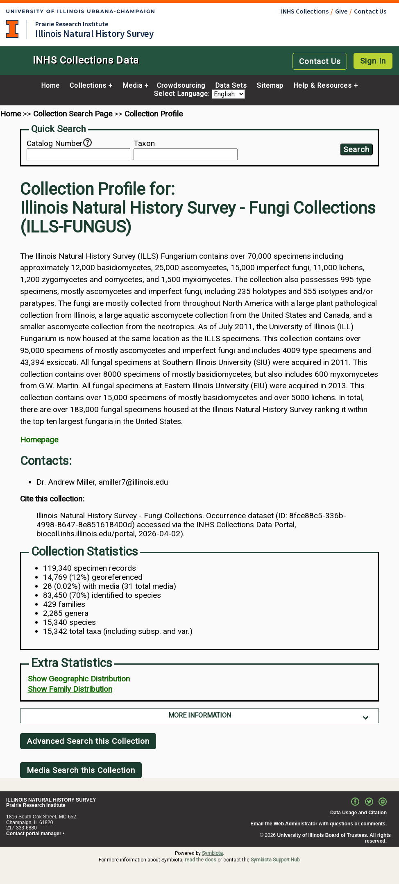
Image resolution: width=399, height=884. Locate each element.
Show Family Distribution (70, 689)
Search (356, 149)
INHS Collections (305, 11)
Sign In (373, 61)
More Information (199, 715)
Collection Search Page (72, 113)
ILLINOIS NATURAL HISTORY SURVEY (51, 800)
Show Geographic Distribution (79, 679)
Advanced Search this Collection (88, 741)
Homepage (39, 439)
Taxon (144, 143)
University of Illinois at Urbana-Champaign (12, 29)
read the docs (200, 860)
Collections (88, 85)
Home (50, 85)
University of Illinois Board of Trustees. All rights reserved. (334, 838)
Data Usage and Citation (358, 813)
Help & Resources (322, 85)
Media (132, 85)
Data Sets (231, 85)
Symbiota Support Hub (275, 860)
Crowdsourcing (181, 85)
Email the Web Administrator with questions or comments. (318, 824)
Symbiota (212, 853)
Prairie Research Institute (71, 24)
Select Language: (183, 94)
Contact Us (370, 11)
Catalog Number (55, 143)
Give (341, 11)
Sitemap (270, 85)
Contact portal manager (33, 833)
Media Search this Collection (81, 770)
